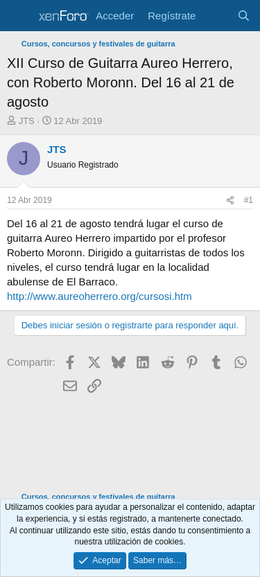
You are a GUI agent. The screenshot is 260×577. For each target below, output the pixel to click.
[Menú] (19, 16)
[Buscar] (243, 15)
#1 (248, 200)
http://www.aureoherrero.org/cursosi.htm (99, 296)
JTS (27, 121)
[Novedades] (215, 15)
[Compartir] (230, 200)
